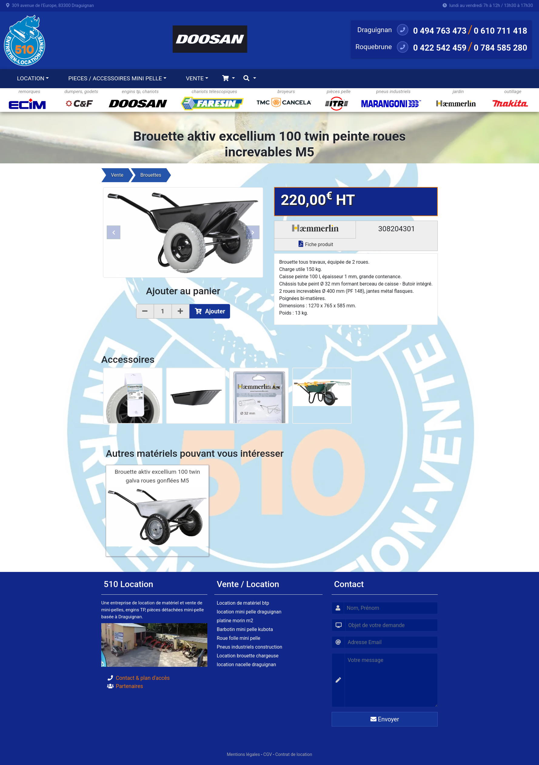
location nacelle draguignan (246, 664)
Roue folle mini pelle (238, 638)
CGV (267, 754)
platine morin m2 (235, 620)
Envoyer (384, 719)
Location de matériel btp (243, 603)
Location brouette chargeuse (248, 656)
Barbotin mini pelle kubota (245, 629)
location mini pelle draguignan (249, 612)
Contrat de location (293, 754)
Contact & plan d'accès (143, 678)
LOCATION (30, 78)
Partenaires (129, 686)
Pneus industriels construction (249, 647)
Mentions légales (243, 754)
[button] (113, 232)
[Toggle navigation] (228, 78)
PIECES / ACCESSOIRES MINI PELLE (115, 78)
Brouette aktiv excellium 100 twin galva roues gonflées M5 (157, 476)
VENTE (195, 78)
